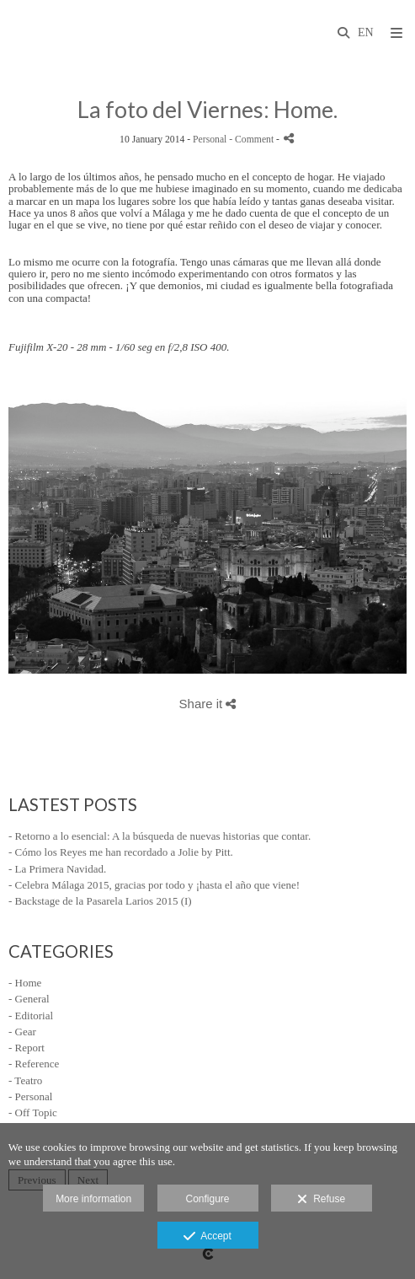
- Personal (30, 1096)
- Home (24, 982)
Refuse (321, 1199)
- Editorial (30, 1015)
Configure (207, 1199)
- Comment (252, 139)
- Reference (33, 1063)
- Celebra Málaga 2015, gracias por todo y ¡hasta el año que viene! (154, 885)
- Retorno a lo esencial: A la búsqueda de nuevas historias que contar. (159, 836)
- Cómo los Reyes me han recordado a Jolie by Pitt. (120, 852)
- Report (26, 1047)
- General (29, 998)
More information (93, 1199)
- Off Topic (32, 1112)
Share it (208, 703)
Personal (209, 139)
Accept (207, 1237)
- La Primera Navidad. (57, 869)
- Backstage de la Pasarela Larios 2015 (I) (100, 901)
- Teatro (25, 1080)
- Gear (22, 1031)
